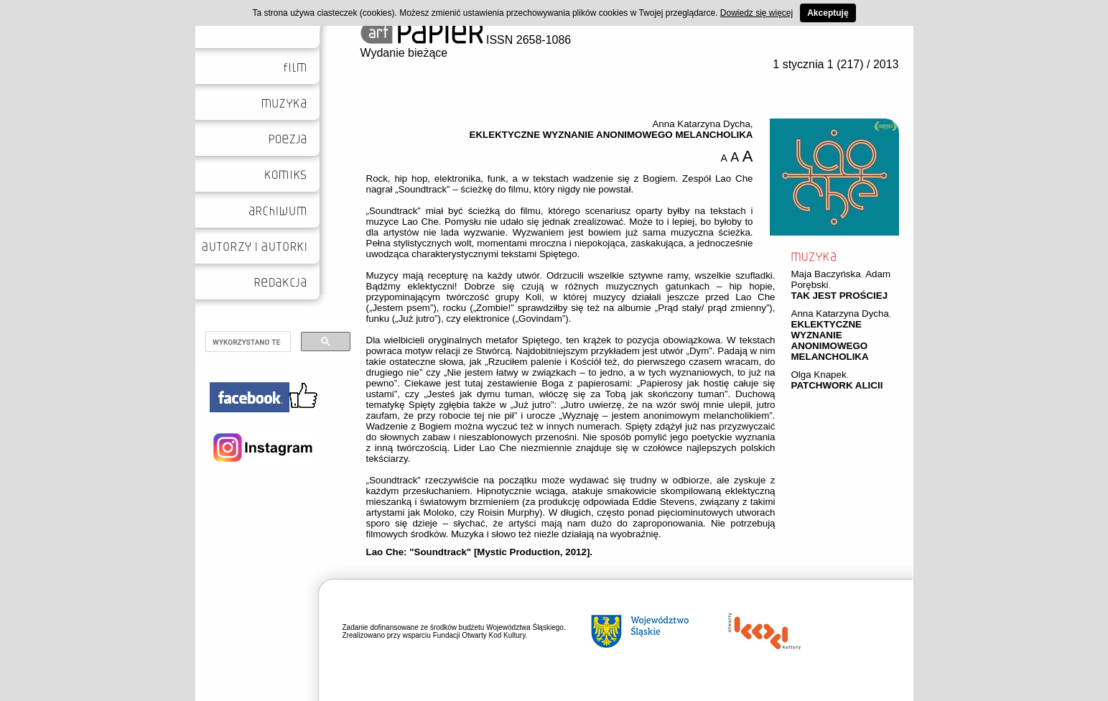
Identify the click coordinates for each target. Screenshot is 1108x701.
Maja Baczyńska (826, 274)
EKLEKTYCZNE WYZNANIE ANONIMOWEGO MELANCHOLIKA (830, 340)
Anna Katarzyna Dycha (840, 313)
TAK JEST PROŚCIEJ (839, 295)
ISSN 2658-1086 (466, 40)
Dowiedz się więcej (756, 13)
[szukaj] (247, 341)
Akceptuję (827, 13)
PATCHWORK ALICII (837, 385)
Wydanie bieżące (404, 53)
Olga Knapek (819, 374)
